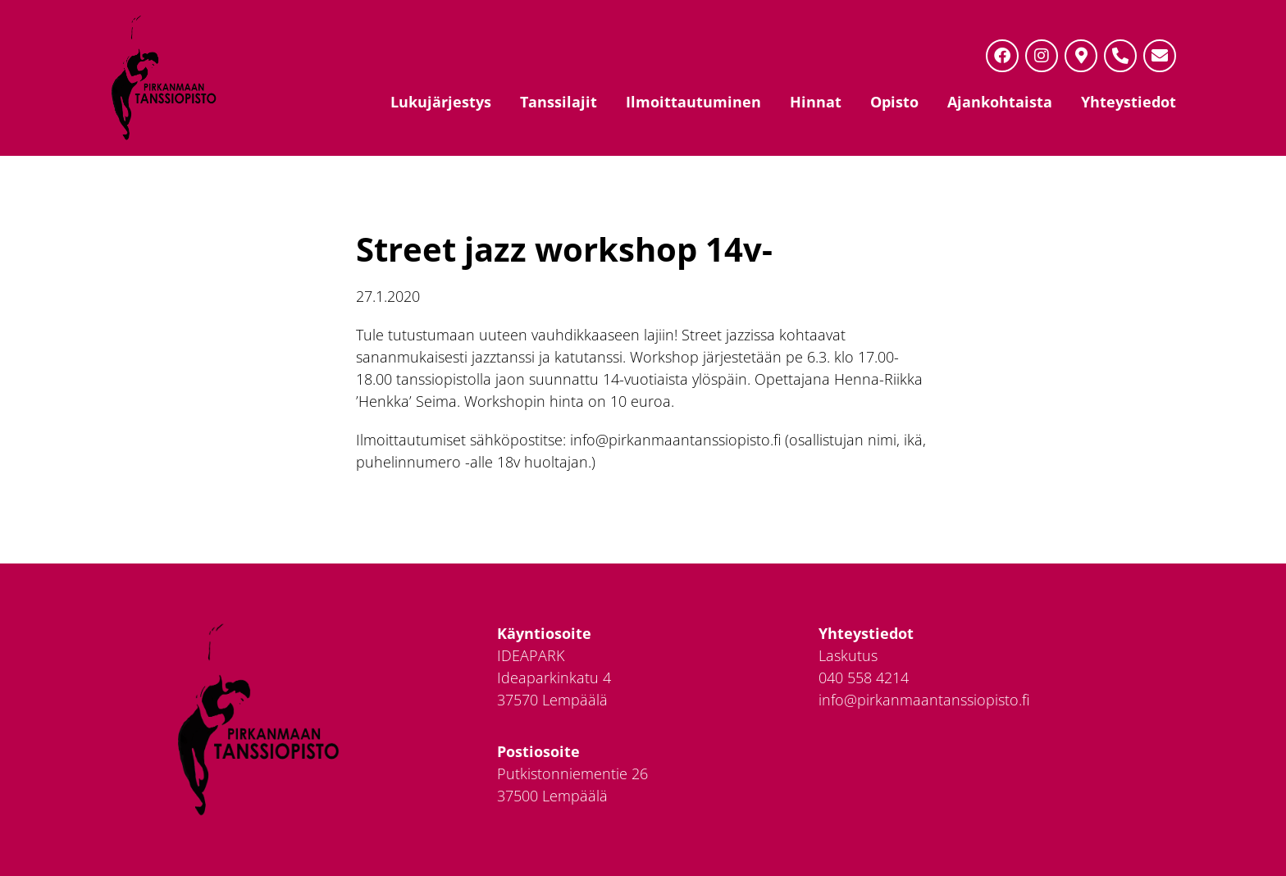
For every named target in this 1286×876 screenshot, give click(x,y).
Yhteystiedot (1128, 102)
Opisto (894, 102)
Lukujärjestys (440, 102)
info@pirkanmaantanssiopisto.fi (924, 699)
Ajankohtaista (999, 102)
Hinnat (815, 102)
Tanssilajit (558, 102)
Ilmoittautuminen (693, 102)
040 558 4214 (864, 677)
